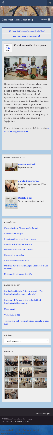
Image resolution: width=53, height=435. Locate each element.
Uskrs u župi (9, 309)
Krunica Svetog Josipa (14, 255)
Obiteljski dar (25, 197)
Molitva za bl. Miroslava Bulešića (18, 274)
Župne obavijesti (26, 163)
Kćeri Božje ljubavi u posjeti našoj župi (28, 31)
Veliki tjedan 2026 (12, 315)
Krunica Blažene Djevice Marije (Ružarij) (21, 228)
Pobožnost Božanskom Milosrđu (18, 244)
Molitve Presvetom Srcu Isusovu (18, 249)
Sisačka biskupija (43, 413)
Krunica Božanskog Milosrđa (16, 260)
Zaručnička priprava (29, 180)
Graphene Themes (22, 421)
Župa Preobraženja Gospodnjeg (17, 19)
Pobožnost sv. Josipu (13, 233)
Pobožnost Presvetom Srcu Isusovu (20, 239)
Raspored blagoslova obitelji (25, 36)
